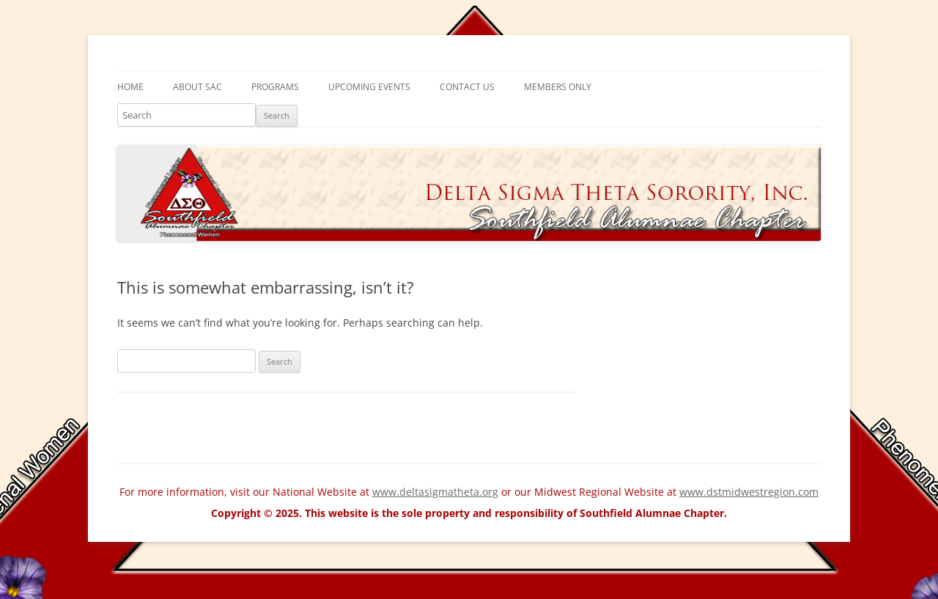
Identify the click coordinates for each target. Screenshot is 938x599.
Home (130, 87)
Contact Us (467, 87)
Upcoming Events (369, 87)
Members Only (557, 87)
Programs (275, 87)
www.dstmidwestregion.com (749, 492)
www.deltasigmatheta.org (435, 492)
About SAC (197, 87)
